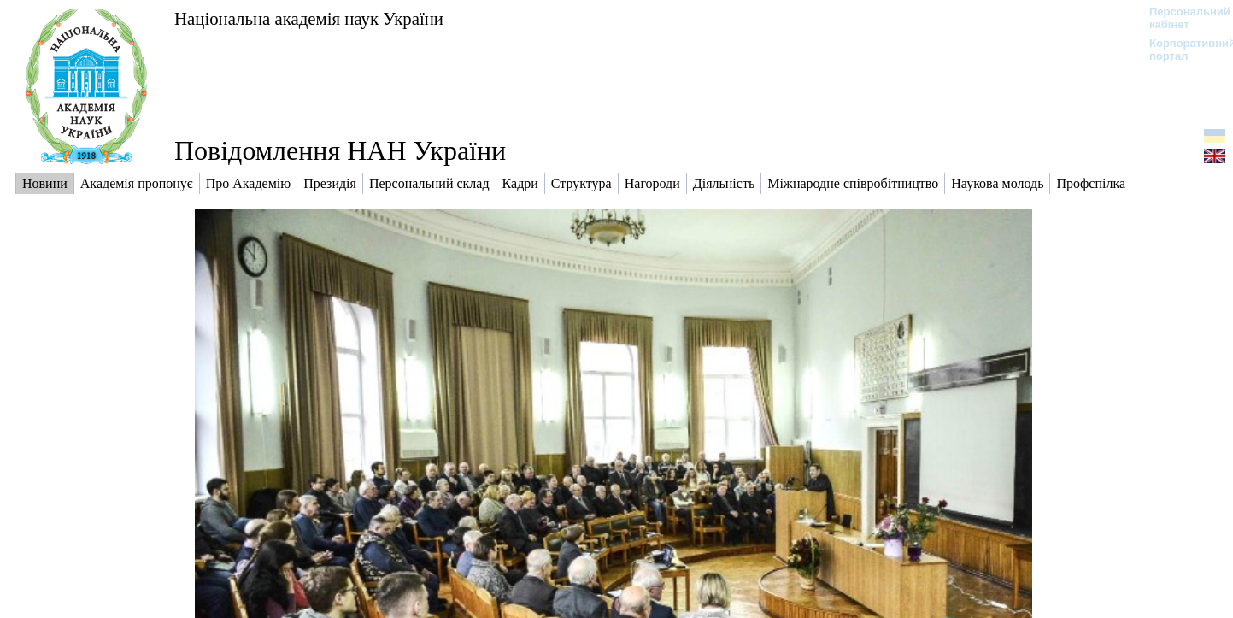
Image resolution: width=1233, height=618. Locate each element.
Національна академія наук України (308, 18)
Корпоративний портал (1181, 49)
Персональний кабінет (1181, 18)
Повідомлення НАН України (340, 150)
